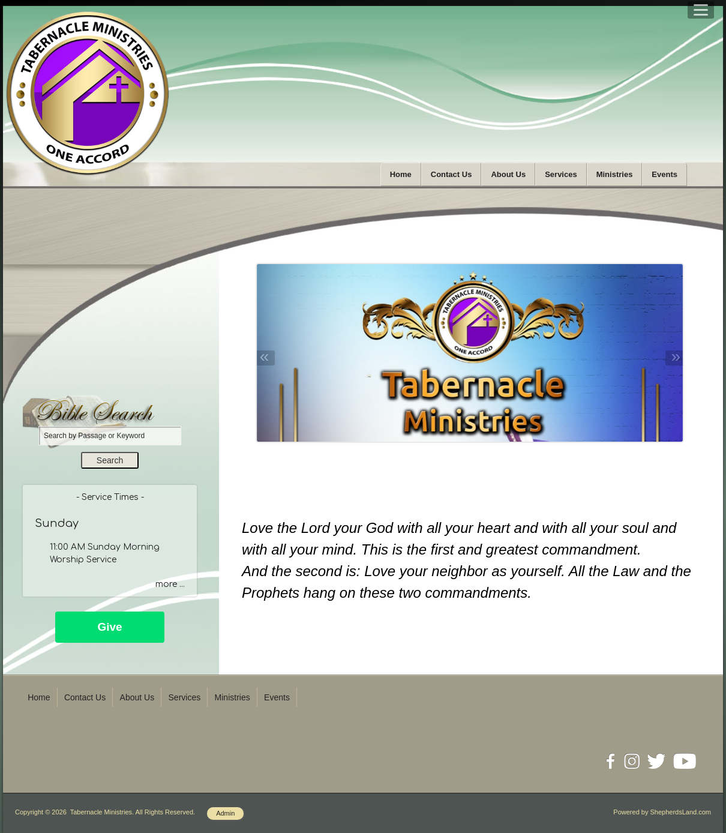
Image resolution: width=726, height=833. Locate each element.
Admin (225, 813)
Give (109, 627)
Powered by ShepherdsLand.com (662, 812)
